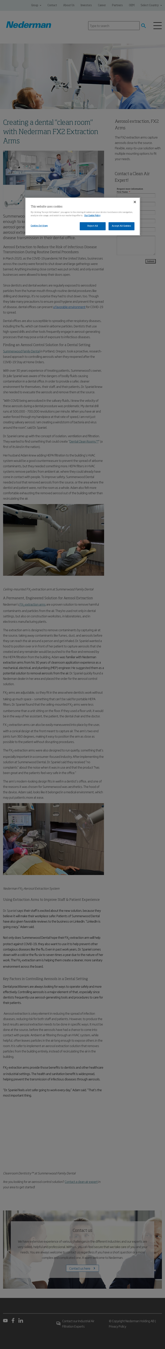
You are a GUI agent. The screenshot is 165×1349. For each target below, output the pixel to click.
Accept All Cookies (121, 226)
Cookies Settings (39, 226)
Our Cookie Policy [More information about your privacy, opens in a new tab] (92, 215)
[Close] (135, 202)
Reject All (92, 226)
